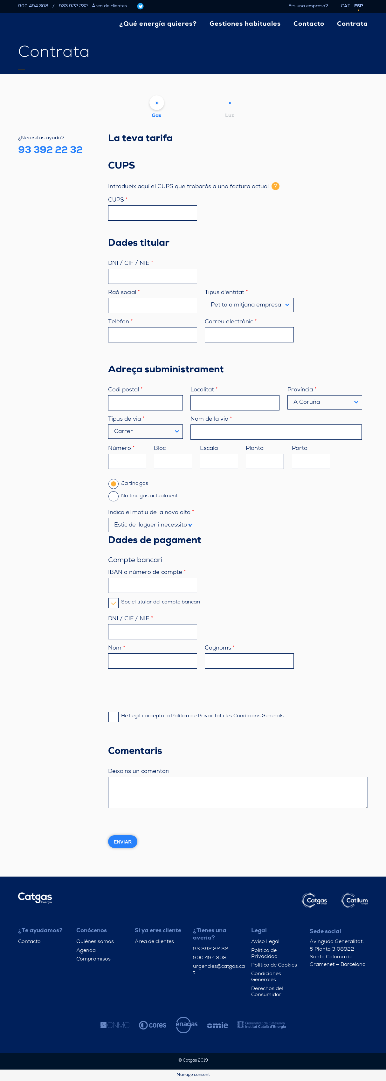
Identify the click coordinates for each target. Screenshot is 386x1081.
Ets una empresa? (308, 6)
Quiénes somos (95, 942)
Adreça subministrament (166, 370)
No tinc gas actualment (143, 496)
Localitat (204, 390)
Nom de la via (211, 419)
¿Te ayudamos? (40, 931)
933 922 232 (73, 6)
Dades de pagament (154, 541)
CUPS (121, 166)
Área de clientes (109, 6)
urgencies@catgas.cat (219, 969)
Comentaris (135, 752)
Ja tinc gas (128, 483)
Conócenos (91, 931)
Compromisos (93, 959)
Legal (259, 931)
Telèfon (120, 322)
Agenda (86, 951)
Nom (116, 648)
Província (302, 390)
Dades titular (138, 244)
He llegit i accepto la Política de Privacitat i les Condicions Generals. (196, 716)
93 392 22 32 (210, 949)
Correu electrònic (231, 322)
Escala (209, 448)
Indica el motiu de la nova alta (151, 513)
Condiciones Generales (266, 977)
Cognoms (220, 648)
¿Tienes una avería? (209, 934)
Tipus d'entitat (226, 293)
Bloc (160, 448)
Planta (255, 448)
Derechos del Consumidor (267, 992)
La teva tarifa (140, 139)
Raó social (124, 293)
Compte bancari (135, 560)
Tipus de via (126, 419)
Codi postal (125, 390)
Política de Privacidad (264, 954)
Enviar (123, 841)
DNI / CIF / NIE (130, 263)
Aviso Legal (265, 942)
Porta (299, 448)
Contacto (29, 942)
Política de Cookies (274, 965)
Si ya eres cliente (158, 931)
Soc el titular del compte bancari (154, 602)
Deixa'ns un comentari (138, 772)
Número (121, 448)
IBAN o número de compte (147, 572)
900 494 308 (33, 6)
